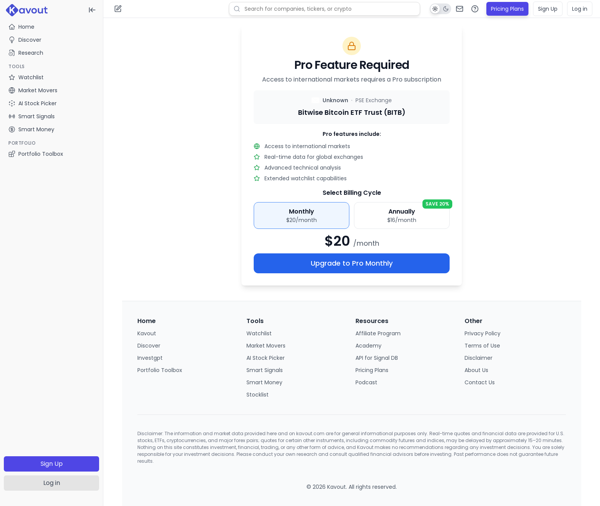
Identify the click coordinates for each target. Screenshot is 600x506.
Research (25, 53)
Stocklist (257, 394)
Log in (51, 482)
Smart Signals (264, 370)
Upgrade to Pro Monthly (352, 263)
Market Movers (265, 345)
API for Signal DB (376, 358)
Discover (24, 40)
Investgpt (150, 358)
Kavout (146, 333)
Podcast (366, 382)
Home (21, 27)
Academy (368, 345)
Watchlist (259, 333)
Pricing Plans (507, 9)
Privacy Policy (483, 333)
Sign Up (52, 463)
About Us (476, 370)
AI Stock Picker (265, 358)
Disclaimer (478, 358)
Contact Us (480, 382)
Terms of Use (482, 345)
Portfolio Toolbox (35, 154)
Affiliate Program (378, 333)
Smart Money (264, 382)
